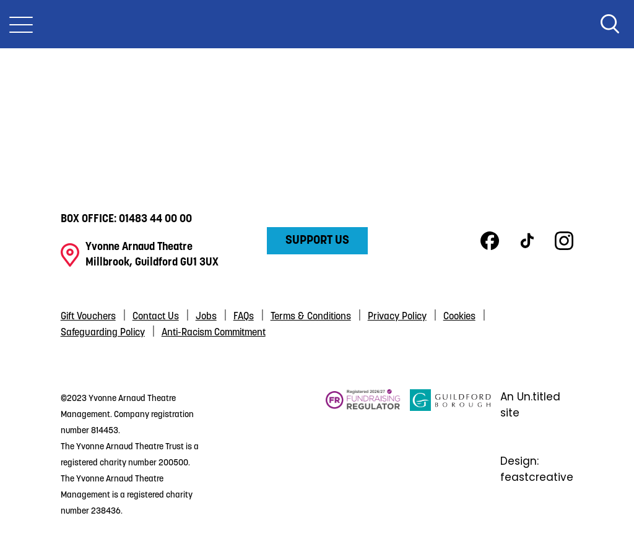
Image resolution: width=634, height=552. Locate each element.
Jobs (206, 317)
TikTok (527, 240)
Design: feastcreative (536, 469)
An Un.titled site (530, 404)
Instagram (564, 240)
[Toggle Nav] (21, 24)
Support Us (317, 241)
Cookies (459, 317)
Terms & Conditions (311, 317)
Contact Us (155, 317)
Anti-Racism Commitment (214, 333)
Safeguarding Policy (103, 333)
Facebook (489, 240)
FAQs (243, 317)
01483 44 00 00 (155, 219)
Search (610, 24)
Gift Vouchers (88, 317)
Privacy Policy (397, 317)
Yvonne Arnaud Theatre (317, 24)
